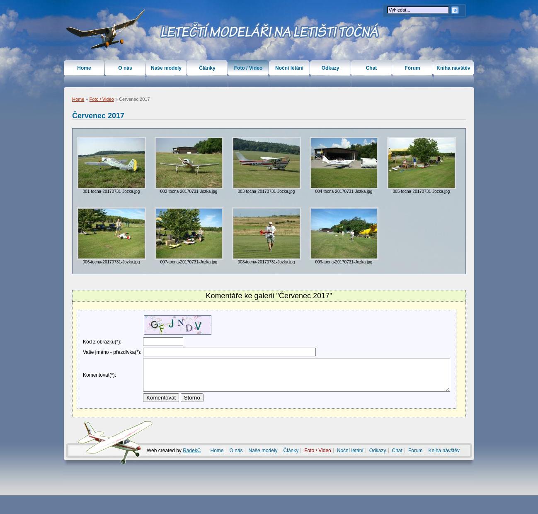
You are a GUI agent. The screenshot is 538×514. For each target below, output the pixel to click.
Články (207, 68)
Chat (371, 68)
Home (78, 99)
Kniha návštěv (453, 68)
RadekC (192, 469)
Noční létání (289, 68)
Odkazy (330, 68)
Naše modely (166, 68)
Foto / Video (102, 99)
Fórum (412, 68)
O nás (125, 68)
